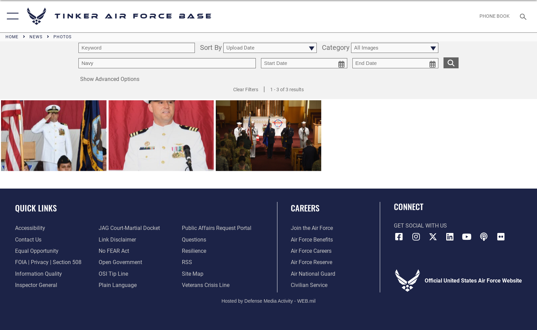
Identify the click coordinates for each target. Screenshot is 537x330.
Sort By (211, 48)
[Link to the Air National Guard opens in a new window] (313, 274)
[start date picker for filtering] (304, 63)
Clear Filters (245, 89)
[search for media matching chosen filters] (451, 62)
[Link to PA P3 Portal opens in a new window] (216, 228)
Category (335, 48)
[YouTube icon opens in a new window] (467, 237)
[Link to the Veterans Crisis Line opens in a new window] (205, 285)
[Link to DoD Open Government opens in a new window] (120, 262)
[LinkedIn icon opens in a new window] (450, 237)
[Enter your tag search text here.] (167, 63)
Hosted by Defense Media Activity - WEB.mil (269, 301)
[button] (11, 16)
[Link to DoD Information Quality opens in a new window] (38, 274)
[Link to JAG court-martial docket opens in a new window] (129, 228)
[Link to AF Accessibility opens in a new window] (30, 228)
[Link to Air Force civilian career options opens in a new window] (309, 285)
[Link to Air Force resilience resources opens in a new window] (194, 251)
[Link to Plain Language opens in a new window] (118, 285)
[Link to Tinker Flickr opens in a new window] (501, 237)
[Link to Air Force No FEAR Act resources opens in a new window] (114, 251)
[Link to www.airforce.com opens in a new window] (312, 228)
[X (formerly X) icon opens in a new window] (433, 237)
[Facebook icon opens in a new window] (399, 237)
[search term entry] (136, 48)
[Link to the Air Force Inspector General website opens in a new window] (36, 285)
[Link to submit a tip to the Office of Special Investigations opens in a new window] (113, 274)
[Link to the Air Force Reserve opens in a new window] (311, 262)
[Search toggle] (524, 16)
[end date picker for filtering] (395, 63)
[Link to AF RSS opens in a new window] (187, 262)
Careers (305, 208)
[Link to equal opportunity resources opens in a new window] (37, 251)
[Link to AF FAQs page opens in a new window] (194, 239)
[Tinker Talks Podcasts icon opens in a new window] (484, 237)
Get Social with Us (420, 225)
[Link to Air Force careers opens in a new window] (311, 251)
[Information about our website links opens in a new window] (117, 239)
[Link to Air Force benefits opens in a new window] (312, 239)
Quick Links (36, 208)
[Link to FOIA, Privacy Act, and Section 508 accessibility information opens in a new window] (48, 262)
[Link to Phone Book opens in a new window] (495, 16)
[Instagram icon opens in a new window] (416, 237)
